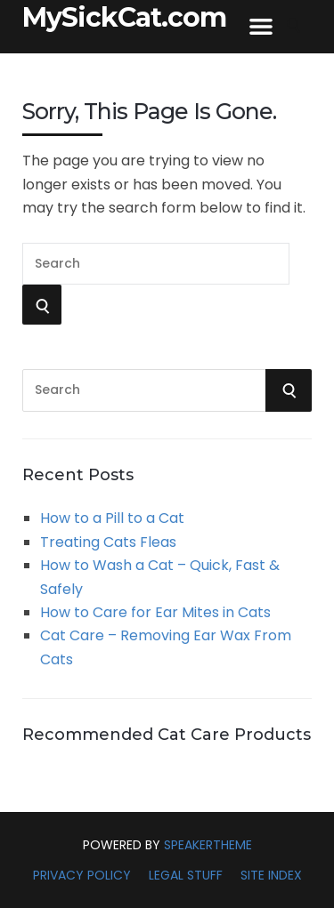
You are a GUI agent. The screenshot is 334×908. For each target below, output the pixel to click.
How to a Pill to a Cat (112, 518)
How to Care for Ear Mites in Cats (155, 612)
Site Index (271, 875)
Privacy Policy (82, 875)
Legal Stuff (186, 875)
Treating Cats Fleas (108, 542)
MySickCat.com (124, 17)
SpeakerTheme (208, 845)
